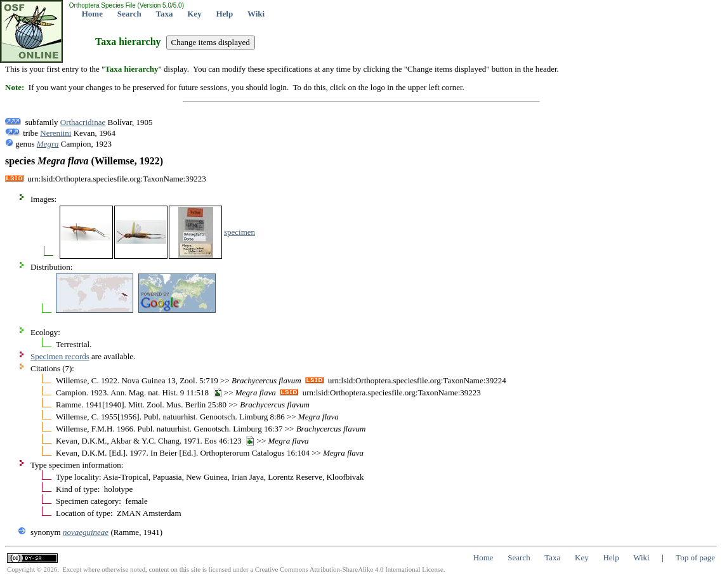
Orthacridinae (82, 122)
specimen (239, 232)
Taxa (164, 13)
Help (224, 13)
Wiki (256, 13)
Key (194, 13)
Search (129, 13)
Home (92, 13)
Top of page (695, 557)
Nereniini (55, 133)
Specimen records (59, 356)
